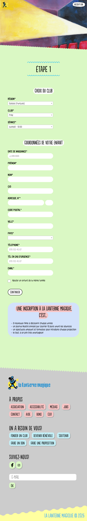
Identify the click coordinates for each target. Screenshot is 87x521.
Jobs (66, 407)
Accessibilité (37, 407)
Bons (39, 414)
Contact (15, 414)
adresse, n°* (14, 198)
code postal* (15, 210)
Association (17, 407)
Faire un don (18, 443)
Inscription (78, 4)
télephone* (14, 245)
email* (11, 268)
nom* (10, 175)
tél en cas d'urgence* (19, 256)
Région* (12, 99)
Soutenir (63, 435)
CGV (50, 414)
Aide (28, 414)
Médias (54, 407)
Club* (11, 110)
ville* (11, 221)
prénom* (12, 163)
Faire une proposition (42, 443)
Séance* (12, 122)
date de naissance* (17, 151)
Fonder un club (19, 435)
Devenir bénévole (43, 435)
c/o (9, 186)
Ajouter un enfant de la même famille (28, 280)
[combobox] (30, 103)
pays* (11, 233)
